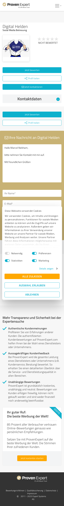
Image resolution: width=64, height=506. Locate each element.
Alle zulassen (32, 276)
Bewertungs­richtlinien (15, 490)
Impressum (32, 493)
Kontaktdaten (38, 99)
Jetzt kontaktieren (32, 86)
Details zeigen (46, 268)
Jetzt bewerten (32, 70)
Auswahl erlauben (32, 285)
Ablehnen (32, 294)
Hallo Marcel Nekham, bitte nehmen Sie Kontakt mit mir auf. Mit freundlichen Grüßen (32, 163)
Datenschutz (51, 490)
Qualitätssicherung (35, 490)
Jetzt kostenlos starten (32, 458)
